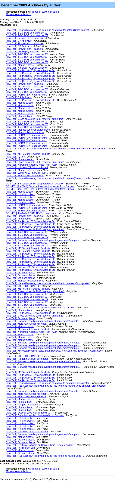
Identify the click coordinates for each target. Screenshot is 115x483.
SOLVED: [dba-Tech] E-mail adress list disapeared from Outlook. (40, 186)
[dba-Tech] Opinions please (20, 272)
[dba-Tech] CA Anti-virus (19, 41)
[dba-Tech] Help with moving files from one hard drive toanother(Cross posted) (47, 30)
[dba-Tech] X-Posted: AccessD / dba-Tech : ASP (31, 164)
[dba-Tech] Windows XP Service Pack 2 (27, 167)
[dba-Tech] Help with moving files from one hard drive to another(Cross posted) (48, 178)
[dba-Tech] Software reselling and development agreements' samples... (43, 321)
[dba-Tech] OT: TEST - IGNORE (23, 286)
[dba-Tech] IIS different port (20, 447)
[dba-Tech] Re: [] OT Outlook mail (23, 404)
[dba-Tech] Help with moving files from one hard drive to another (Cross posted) (48, 283)
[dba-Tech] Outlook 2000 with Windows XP (28, 412)
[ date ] (55, 11)
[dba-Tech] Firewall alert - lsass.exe (25, 38)
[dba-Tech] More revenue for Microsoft (26, 323)
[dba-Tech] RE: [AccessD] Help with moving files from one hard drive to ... (45, 456)
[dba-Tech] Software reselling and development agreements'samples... (43, 240)
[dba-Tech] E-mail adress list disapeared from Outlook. (35, 183)
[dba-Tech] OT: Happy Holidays (22, 51)
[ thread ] (35, 11)
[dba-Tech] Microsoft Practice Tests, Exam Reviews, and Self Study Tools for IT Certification (54, 350)
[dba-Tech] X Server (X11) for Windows (26, 67)
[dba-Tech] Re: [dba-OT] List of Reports (27, 359)
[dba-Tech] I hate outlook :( (20, 116)
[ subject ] (45, 11)
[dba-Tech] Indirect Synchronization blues (28, 129)
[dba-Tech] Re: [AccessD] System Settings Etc (30, 70)
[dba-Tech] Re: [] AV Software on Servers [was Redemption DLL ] (40, 445)
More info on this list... (18, 14)
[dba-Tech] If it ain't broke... (20, 194)
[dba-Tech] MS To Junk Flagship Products (28, 154)
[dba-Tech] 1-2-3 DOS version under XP (27, 32)
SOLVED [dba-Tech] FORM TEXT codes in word (31, 213)
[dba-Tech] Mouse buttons (20, 65)
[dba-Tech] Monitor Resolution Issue (25, 132)
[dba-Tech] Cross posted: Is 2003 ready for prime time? (35, 119)
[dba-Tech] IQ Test (15, 156)
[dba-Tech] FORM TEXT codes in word (26, 94)
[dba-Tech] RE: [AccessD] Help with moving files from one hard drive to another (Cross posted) (56, 148)
